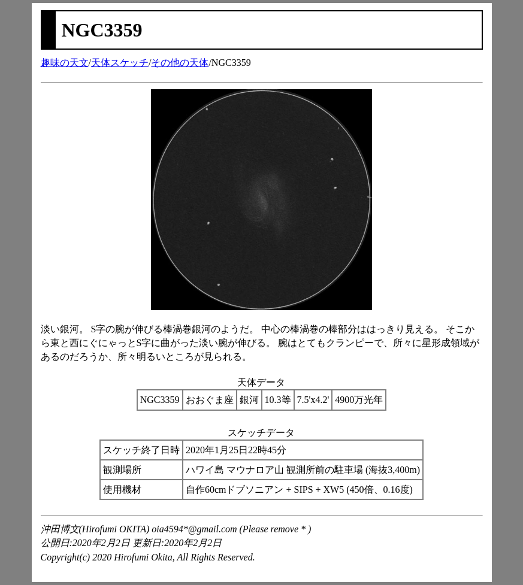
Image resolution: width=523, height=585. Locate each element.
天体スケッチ (120, 62)
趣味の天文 (65, 62)
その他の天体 (179, 62)
